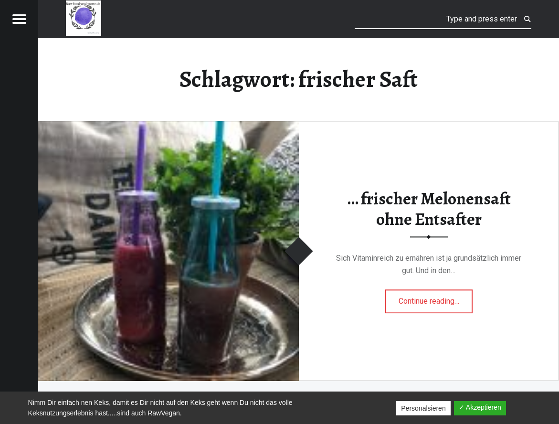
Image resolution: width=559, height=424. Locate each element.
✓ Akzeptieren (480, 407)
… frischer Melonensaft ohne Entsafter (429, 209)
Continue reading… (436, 298)
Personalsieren (423, 408)
